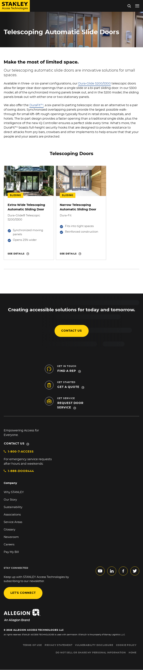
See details (16, 254)
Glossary (9, 529)
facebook (123, 570)
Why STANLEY (14, 492)
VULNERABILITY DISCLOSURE (94, 645)
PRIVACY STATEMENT (58, 645)
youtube (100, 570)
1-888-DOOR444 (21, 471)
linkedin (111, 570)
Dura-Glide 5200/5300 (94, 83)
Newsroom (11, 537)
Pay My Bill (11, 552)
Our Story (10, 499)
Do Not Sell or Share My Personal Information (91, 653)
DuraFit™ (36, 105)
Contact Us (14, 443)
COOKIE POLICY (126, 645)
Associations (12, 514)
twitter (134, 570)
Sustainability (13, 507)
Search (129, 6)
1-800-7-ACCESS (21, 451)
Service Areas (13, 522)
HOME (132, 653)
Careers (9, 544)
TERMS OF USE (32, 645)
